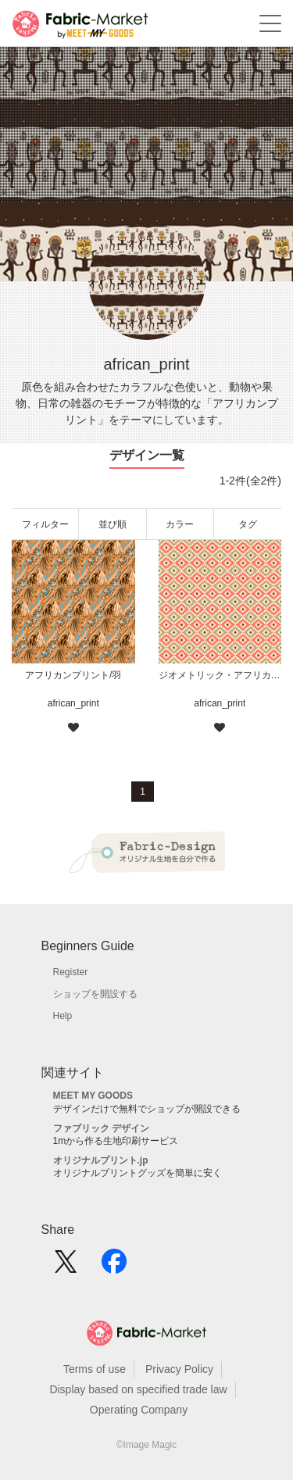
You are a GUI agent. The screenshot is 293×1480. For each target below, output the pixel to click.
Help (63, 1015)
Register (70, 972)
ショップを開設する (95, 993)
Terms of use (94, 1369)
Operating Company (139, 1409)
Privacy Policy (179, 1369)
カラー (180, 524)
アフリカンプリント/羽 (73, 675)
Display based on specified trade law (138, 1389)
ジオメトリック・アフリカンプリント (220, 675)
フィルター (45, 524)
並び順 (112, 524)
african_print (73, 703)
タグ (247, 524)
